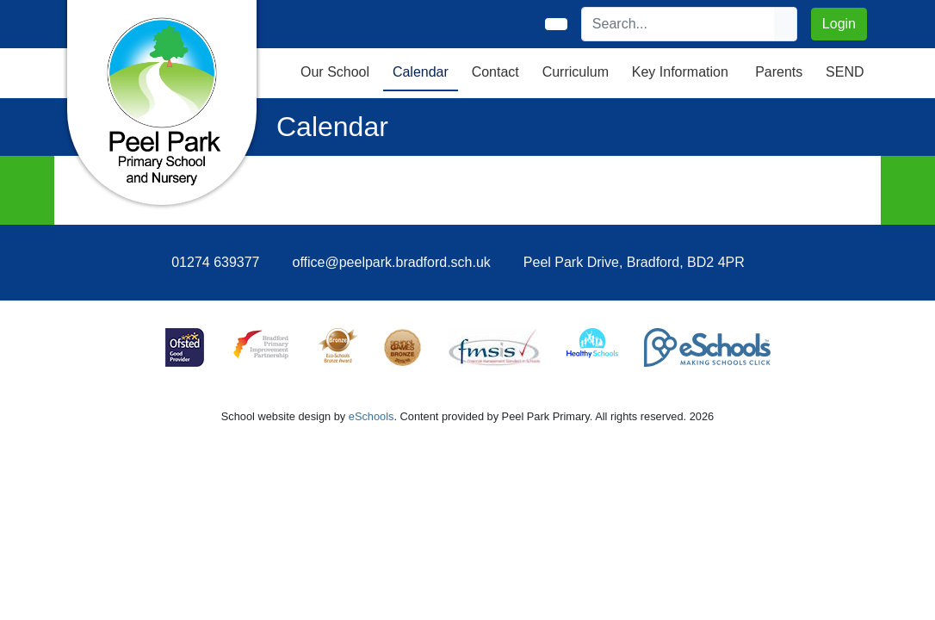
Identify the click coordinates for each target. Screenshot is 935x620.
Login (839, 23)
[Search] (678, 24)
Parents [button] (778, 72)
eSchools (371, 416)
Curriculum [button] (575, 72)
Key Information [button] (680, 72)
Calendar (421, 72)
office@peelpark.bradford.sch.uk (392, 262)
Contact (495, 72)
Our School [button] (334, 72)
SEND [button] (845, 72)
